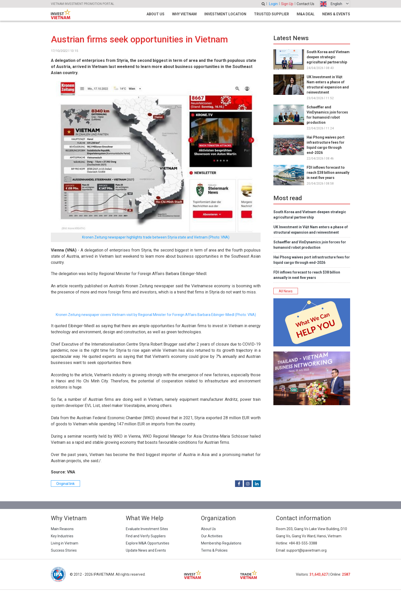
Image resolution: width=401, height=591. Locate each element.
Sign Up (287, 4)
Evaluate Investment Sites (147, 529)
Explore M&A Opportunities (147, 543)
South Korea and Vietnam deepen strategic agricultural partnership (328, 57)
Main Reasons (62, 529)
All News (286, 291)
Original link (65, 484)
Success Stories (64, 550)
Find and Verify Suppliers (146, 536)
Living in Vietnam (64, 543)
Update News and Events (146, 550)
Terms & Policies (214, 550)
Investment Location (225, 14)
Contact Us (305, 4)
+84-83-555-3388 (303, 543)
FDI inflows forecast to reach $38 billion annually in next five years (328, 172)
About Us (155, 14)
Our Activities (211, 536)
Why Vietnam (184, 14)
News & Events (336, 14)
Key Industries (62, 536)
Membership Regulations (221, 543)
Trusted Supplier (271, 14)
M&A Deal (306, 14)
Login (273, 4)
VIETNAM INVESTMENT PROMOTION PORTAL (82, 4)
